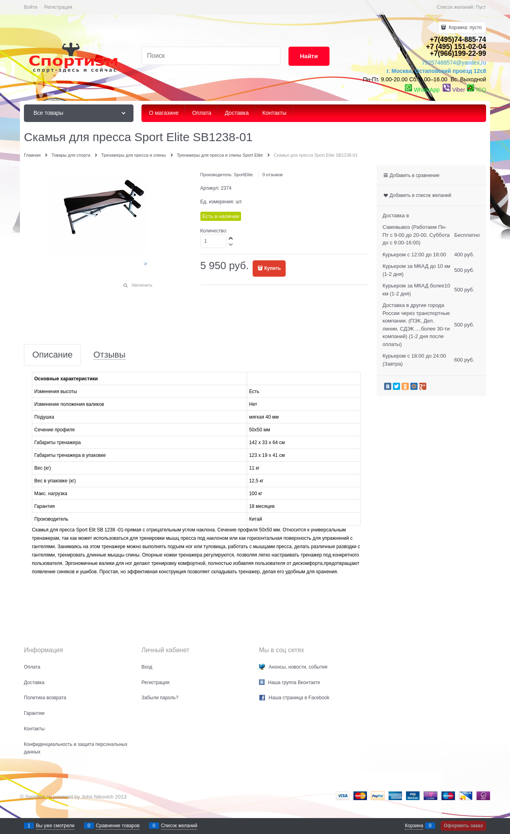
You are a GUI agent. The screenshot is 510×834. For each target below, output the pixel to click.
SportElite (243, 174)
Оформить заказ (463, 825)
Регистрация (58, 7)
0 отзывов (273, 174)
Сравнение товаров (118, 825)
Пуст (481, 7)
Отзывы (109, 355)
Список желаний (179, 825)
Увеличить (141, 285)
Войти (30, 7)
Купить (272, 268)
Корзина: (464, 27)
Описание (52, 355)
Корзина (414, 825)
